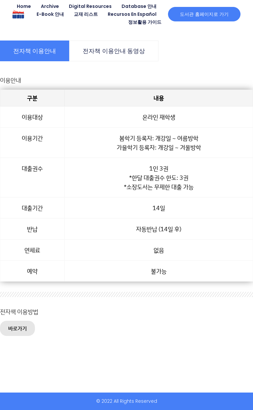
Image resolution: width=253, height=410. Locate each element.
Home (24, 6)
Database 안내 (139, 6)
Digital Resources (90, 6)
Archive (50, 6)
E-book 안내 (50, 14)
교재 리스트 (86, 14)
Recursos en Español (132, 14)
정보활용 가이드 (144, 22)
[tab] (34, 51)
